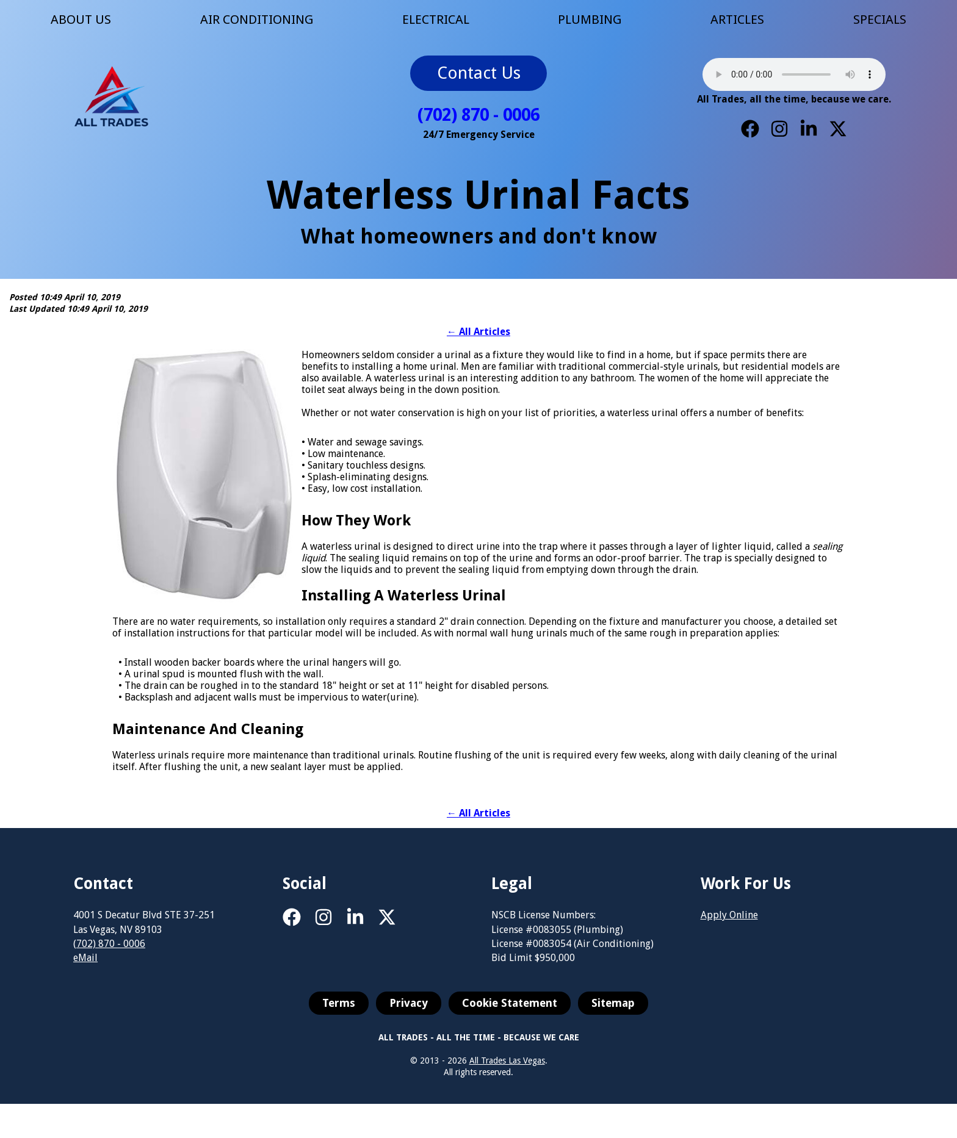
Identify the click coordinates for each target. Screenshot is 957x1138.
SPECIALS (879, 19)
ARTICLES (737, 19)
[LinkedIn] (809, 129)
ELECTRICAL (435, 19)
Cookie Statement (509, 1012)
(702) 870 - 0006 (478, 115)
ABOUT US (81, 19)
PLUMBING (589, 19)
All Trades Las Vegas (507, 1070)
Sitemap (613, 1012)
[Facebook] (750, 129)
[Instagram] (779, 129)
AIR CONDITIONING (256, 19)
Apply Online (729, 925)
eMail (85, 967)
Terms (338, 1012)
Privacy (408, 1012)
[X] (838, 129)
